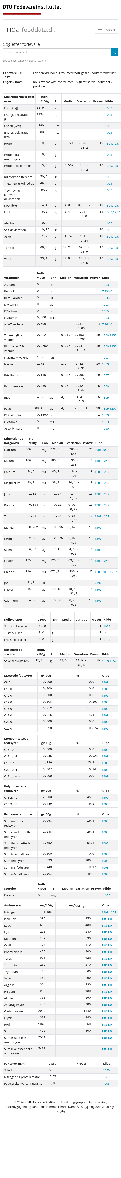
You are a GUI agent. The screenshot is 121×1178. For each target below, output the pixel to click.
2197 (98, 583)
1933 (106, 626)
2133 (106, 633)
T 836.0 (107, 291)
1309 (105, 364)
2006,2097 (102, 450)
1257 (105, 375)
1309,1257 (112, 143)
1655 (108, 223)
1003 (108, 108)
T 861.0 (107, 324)
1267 (106, 1077)
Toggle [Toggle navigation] (106, 30)
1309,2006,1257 (106, 572)
